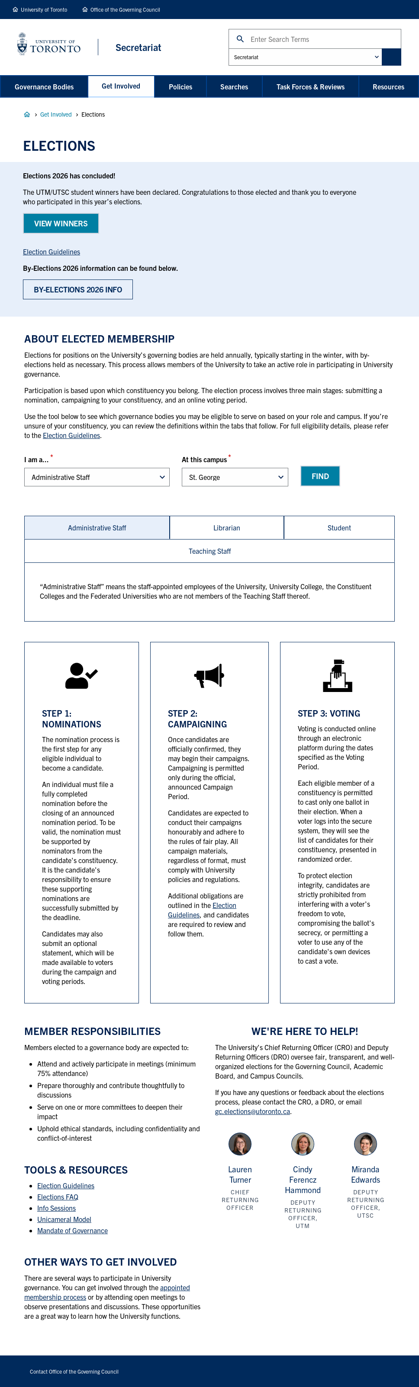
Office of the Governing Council (125, 9)
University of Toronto (44, 9)
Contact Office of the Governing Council (74, 1371)
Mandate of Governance (72, 1230)
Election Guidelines (51, 251)
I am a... (36, 459)
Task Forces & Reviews (311, 86)
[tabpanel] (209, 592)
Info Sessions (56, 1207)
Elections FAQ (57, 1196)
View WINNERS (61, 223)
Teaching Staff (210, 550)
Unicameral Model (64, 1219)
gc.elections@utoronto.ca (252, 1111)
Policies (180, 86)
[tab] (97, 527)
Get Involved (121, 85)
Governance (27, 114)
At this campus (204, 459)
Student (339, 527)
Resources (388, 86)
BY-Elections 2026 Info (78, 289)
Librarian (226, 527)
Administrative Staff (97, 527)
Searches (234, 86)
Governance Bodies (44, 86)
